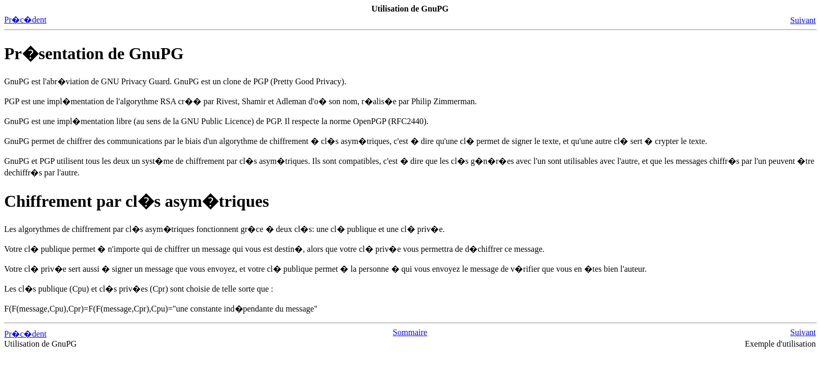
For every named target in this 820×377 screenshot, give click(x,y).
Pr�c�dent (25, 19)
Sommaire (410, 332)
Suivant (803, 20)
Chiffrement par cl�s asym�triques (136, 201)
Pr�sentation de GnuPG (94, 53)
